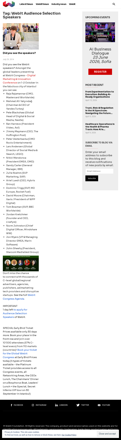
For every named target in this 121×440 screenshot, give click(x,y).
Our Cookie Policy (69, 435)
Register (100, 71)
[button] (113, 4)
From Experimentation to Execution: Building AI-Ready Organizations (99, 94)
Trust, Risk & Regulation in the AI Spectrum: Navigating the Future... (99, 110)
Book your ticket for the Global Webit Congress (20, 353)
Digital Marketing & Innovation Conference (19, 79)
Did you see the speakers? (19, 53)
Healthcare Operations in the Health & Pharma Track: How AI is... (100, 127)
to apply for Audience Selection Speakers (15, 313)
